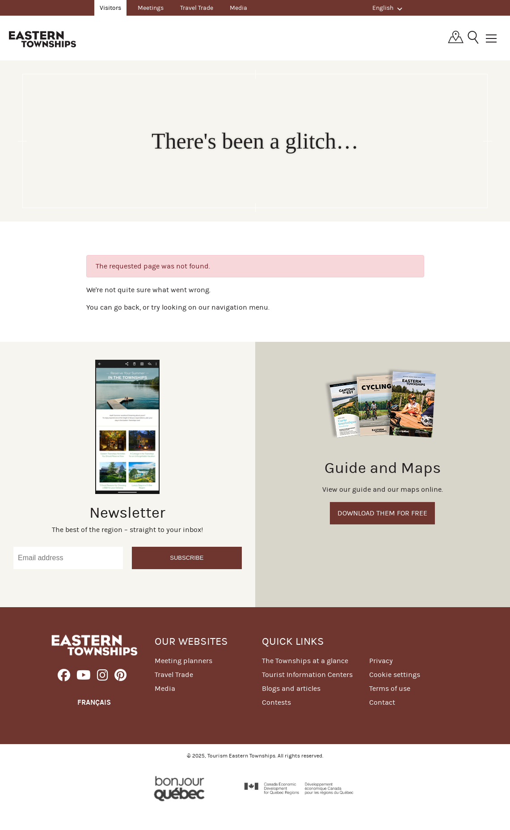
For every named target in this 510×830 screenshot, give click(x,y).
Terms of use (389, 688)
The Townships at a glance (305, 660)
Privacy (381, 660)
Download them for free (382, 513)
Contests (276, 702)
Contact (382, 702)
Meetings (151, 8)
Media (238, 8)
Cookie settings (394, 674)
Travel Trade (196, 8)
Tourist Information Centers (307, 674)
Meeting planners (183, 660)
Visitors (110, 8)
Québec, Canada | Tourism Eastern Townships (42, 39)
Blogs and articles (291, 688)
